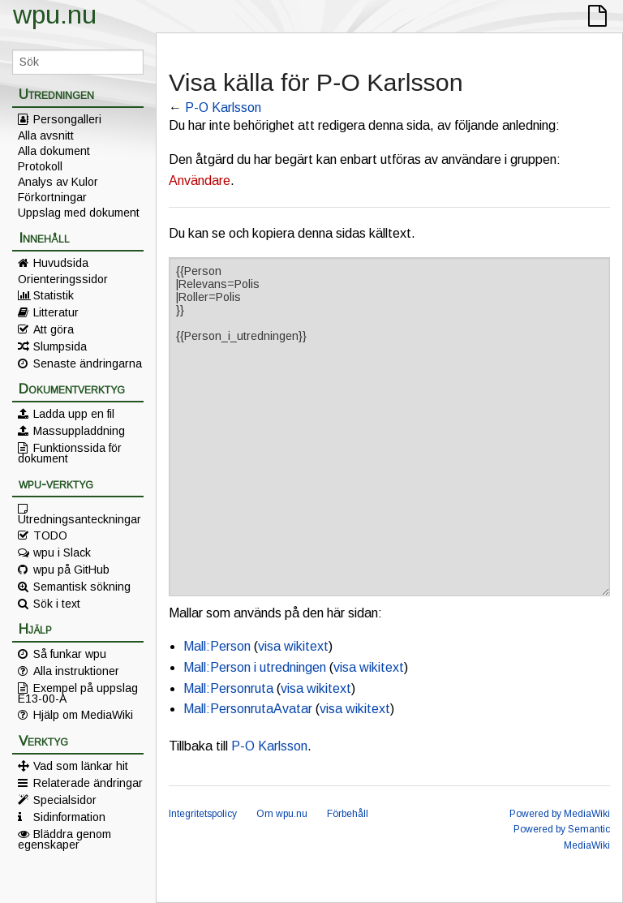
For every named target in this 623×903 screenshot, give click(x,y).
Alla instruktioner (76, 671)
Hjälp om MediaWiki (83, 714)
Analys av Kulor (58, 182)
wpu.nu (55, 14)
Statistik (53, 295)
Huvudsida (60, 263)
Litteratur (56, 312)
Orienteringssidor (63, 279)
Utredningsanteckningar (79, 518)
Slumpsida (60, 346)
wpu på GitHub (71, 569)
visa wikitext (293, 646)
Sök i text (56, 603)
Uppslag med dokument (79, 212)
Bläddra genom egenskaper (64, 838)
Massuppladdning (79, 430)
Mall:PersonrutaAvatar (247, 709)
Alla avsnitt (46, 135)
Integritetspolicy (203, 813)
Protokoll (40, 166)
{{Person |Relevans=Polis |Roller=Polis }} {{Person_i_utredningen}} (389, 426)
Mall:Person (217, 646)
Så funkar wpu (69, 654)
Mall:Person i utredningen (254, 667)
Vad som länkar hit (80, 766)
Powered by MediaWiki (559, 813)
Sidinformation (69, 817)
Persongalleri (67, 119)
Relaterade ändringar (88, 783)
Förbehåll (347, 813)
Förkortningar (52, 197)
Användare (199, 180)
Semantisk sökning (82, 586)
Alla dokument (54, 151)
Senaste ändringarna (87, 363)
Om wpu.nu (281, 813)
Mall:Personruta (228, 688)
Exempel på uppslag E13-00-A (78, 692)
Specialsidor (65, 800)
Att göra (53, 329)
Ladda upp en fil (73, 413)
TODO (50, 535)
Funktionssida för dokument (70, 452)
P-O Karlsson (223, 107)
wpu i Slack (62, 552)
